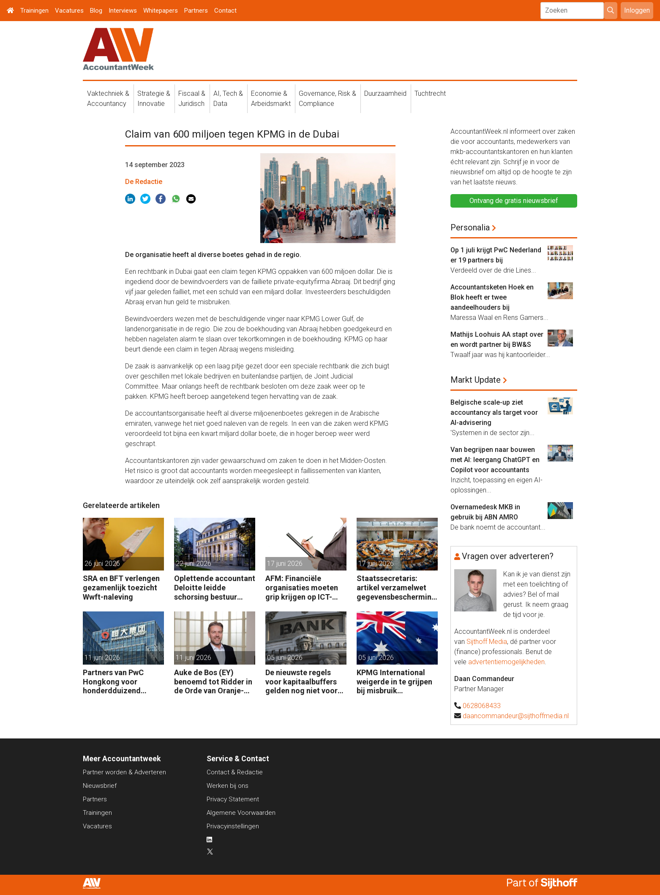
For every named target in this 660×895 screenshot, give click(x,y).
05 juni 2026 (285, 658)
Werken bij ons (227, 786)
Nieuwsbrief (100, 786)
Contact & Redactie (235, 772)
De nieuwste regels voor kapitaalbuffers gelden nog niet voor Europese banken (301, 681)
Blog (96, 10)
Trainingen (34, 10)
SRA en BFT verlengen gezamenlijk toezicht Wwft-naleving (121, 587)
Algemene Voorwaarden (241, 813)
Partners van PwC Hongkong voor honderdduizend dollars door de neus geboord (119, 681)
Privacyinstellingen (233, 826)
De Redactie (143, 182)
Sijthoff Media (486, 642)
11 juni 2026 (102, 658)
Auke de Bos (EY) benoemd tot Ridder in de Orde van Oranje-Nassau (213, 681)
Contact (225, 10)
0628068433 (482, 706)
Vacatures (69, 10)
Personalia (470, 227)
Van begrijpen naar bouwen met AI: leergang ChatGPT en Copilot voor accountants (495, 460)
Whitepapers (160, 10)
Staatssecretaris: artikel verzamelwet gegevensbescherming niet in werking (396, 587)
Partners (196, 10)
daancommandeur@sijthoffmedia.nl (516, 716)
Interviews (123, 10)
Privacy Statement (233, 799)
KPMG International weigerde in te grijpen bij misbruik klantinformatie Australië (394, 681)
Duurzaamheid (385, 93)
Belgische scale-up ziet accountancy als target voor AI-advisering (494, 412)
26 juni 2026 (102, 564)
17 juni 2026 (285, 564)
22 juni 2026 (193, 564)
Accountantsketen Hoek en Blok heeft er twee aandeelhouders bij (492, 297)
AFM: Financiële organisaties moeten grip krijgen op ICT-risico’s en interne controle (301, 587)
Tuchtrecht (430, 93)
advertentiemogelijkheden (506, 662)
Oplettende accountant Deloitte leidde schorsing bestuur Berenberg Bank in (214, 587)
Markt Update (475, 380)
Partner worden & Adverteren (124, 772)
